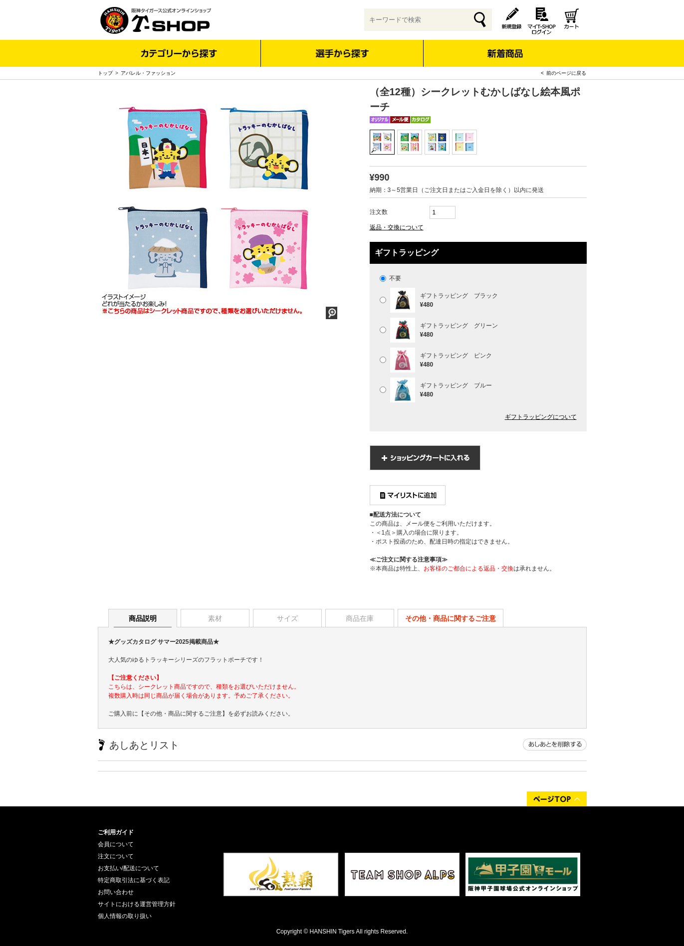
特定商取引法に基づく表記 (134, 880)
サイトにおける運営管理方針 (137, 904)
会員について (116, 844)
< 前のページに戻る (563, 73)
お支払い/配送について (128, 868)
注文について (116, 856)
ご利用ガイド (116, 832)
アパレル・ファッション (148, 73)
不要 (390, 278)
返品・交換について (397, 227)
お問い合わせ (116, 892)
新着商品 (505, 46)
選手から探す (342, 53)
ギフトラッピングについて (541, 416)
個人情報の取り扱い (125, 916)
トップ (105, 73)
